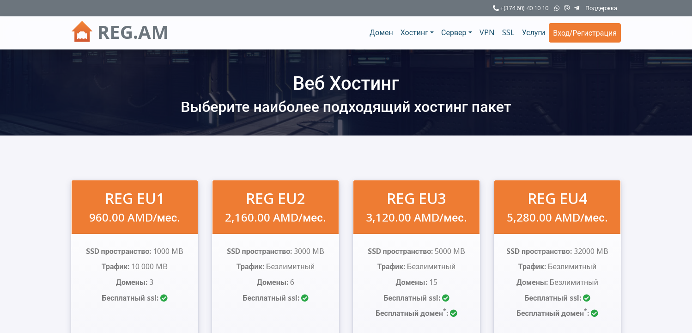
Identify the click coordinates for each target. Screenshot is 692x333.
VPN (487, 32)
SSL (508, 32)
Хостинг (414, 32)
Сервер (454, 32)
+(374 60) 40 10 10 (520, 8)
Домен (381, 32)
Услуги (534, 32)
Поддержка (601, 8)
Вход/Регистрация (585, 33)
